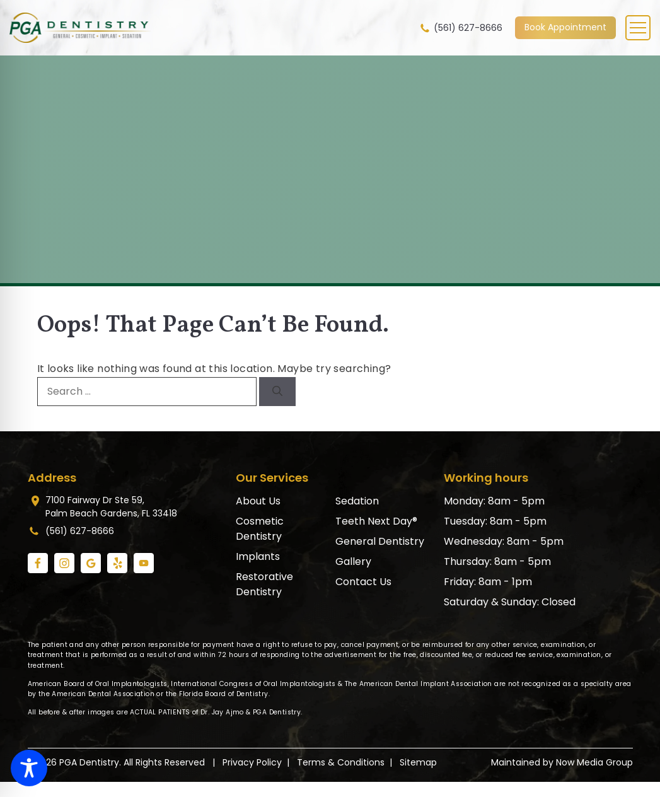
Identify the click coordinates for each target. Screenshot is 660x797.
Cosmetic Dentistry (260, 529)
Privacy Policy (252, 762)
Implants (258, 556)
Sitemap (418, 762)
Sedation (357, 501)
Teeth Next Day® (376, 521)
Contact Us (363, 581)
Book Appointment (565, 27)
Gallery (353, 561)
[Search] (277, 391)
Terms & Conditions (341, 762)
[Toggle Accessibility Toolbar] (29, 768)
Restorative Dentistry (264, 584)
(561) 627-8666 (460, 28)
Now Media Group (594, 762)
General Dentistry (379, 541)
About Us (258, 501)
